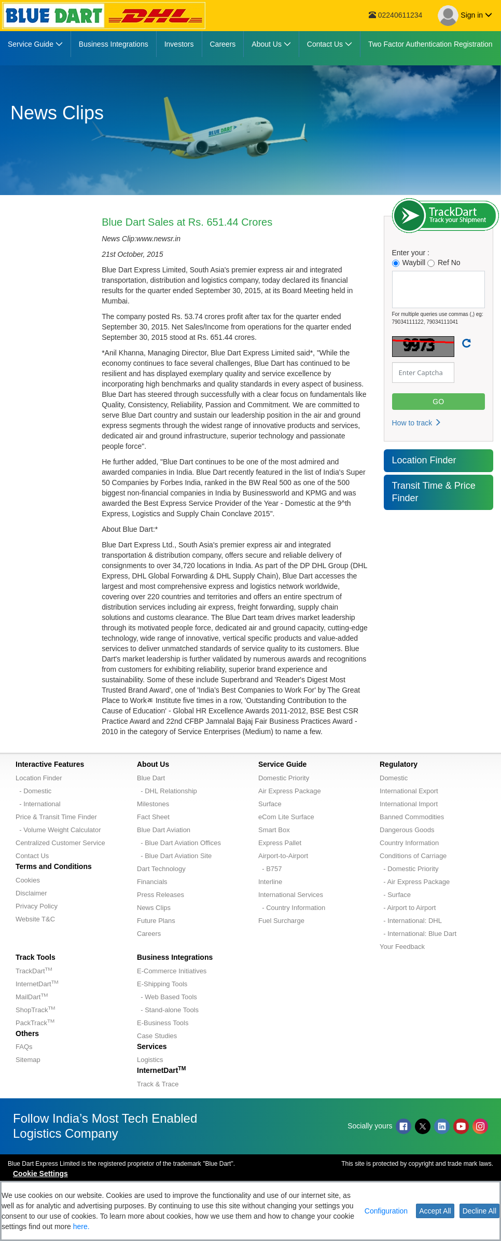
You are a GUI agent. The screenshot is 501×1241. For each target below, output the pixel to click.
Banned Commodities (412, 817)
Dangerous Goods (407, 830)
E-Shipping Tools (162, 984)
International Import (409, 804)
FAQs (24, 1047)
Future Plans (156, 921)
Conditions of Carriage (413, 856)
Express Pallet (279, 843)
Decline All (479, 1211)
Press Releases (160, 895)
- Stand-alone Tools (168, 1010)
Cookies (28, 880)
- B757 (270, 869)
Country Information (409, 843)
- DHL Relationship (167, 791)
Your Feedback (402, 946)
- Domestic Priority (409, 869)
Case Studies (157, 1036)
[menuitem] (35, 44)
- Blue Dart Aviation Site (174, 856)
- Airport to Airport (408, 908)
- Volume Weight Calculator (58, 830)
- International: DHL (411, 921)
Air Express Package (289, 791)
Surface (270, 804)
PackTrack (35, 1023)
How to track (417, 423)
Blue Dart (151, 778)
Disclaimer (31, 893)
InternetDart (37, 984)
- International (38, 804)
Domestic (394, 778)
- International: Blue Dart (418, 933)
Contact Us (32, 856)
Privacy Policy (37, 906)
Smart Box (274, 830)
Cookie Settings (40, 1173)
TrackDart (34, 971)
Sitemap (28, 1060)
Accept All (435, 1211)
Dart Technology (161, 869)
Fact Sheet (153, 817)
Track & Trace (157, 1084)
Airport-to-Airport (283, 856)
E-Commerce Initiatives (171, 971)
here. (81, 1226)
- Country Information (291, 908)
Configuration (386, 1211)
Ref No (444, 262)
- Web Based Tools (167, 997)
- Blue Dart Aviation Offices (179, 843)
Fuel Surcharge (281, 921)
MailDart (32, 997)
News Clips (154, 908)
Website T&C (35, 919)
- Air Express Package (415, 882)
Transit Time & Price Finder (434, 491)
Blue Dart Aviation (163, 830)
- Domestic (33, 791)
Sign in (465, 15)
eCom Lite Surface (286, 817)
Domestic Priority (283, 778)
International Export (409, 791)
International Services (290, 895)
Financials (152, 882)
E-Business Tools (162, 1023)
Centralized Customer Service (60, 843)
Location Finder (424, 460)
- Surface (395, 895)
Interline (270, 882)
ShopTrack (35, 1010)
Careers (149, 933)
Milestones (153, 804)
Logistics (150, 1060)
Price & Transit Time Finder (56, 817)
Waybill (409, 262)
